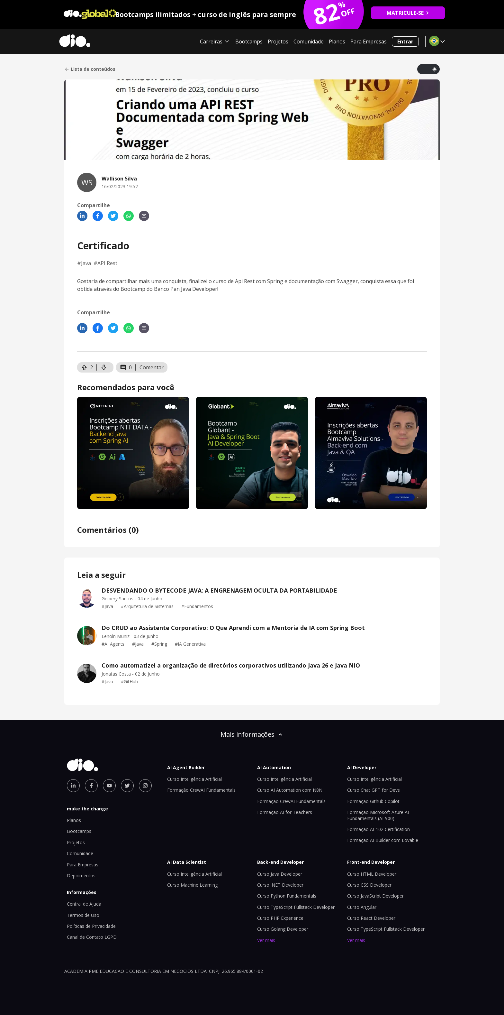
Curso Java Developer (279, 874)
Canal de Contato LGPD (92, 937)
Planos (337, 41)
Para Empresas (368, 41)
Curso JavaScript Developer (375, 896)
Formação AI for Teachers (284, 812)
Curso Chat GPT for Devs (373, 790)
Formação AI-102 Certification (378, 829)
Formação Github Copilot (373, 801)
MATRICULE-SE (408, 12)
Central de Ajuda (84, 904)
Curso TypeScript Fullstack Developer (296, 907)
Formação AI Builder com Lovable (382, 840)
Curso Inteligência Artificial (194, 779)
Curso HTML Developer (371, 874)
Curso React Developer (371, 918)
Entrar (405, 41)
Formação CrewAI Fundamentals (201, 790)
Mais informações (252, 734)
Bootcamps (249, 41)
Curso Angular (361, 907)
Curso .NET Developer (280, 885)
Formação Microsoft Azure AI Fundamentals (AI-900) (378, 815)
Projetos (278, 41)
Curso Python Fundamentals (286, 896)
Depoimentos (81, 875)
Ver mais (266, 940)
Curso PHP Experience (280, 918)
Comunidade (308, 41)
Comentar (152, 367)
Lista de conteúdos (89, 69)
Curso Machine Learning (192, 885)
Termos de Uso (83, 915)
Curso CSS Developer (369, 885)
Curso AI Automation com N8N (289, 790)
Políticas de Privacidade (91, 926)
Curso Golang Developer (282, 929)
